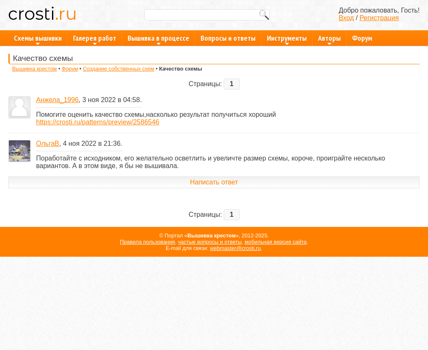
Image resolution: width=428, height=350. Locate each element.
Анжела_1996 (57, 99)
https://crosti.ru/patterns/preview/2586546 (97, 122)
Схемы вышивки (38, 39)
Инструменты (287, 39)
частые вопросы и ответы (210, 242)
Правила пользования (147, 242)
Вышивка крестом (34, 69)
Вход (346, 17)
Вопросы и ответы (228, 38)
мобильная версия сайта (276, 242)
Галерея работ (94, 39)
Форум (362, 38)
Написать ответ (214, 182)
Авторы (329, 39)
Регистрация (379, 17)
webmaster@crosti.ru (235, 248)
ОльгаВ (47, 143)
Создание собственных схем (118, 69)
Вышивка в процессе (158, 39)
